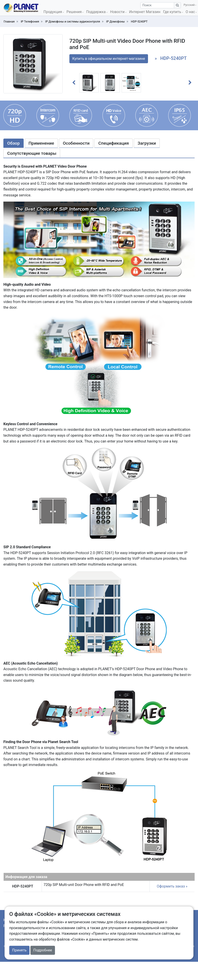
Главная (9, 21)
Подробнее (42, 950)
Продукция (53, 12)
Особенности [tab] (76, 143)
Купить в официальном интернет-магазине (108, 58)
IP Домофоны (115, 21)
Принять (19, 950)
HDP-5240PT (139, 21)
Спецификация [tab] (113, 143)
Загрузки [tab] (147, 143)
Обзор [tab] (13, 143)
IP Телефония (30, 21)
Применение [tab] (41, 143)
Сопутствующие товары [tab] (31, 153)
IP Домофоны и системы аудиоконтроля (72, 21)
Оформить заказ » (172, 886)
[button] (73, 82)
